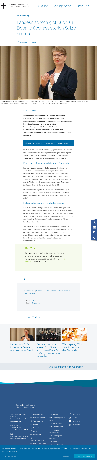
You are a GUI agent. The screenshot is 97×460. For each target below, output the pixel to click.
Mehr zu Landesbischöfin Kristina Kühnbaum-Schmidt (48, 143)
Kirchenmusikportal (39, 418)
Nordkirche (76, 414)
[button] (93, 6)
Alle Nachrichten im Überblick (66, 366)
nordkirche (76, 418)
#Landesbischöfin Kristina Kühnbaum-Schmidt (53, 291)
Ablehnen (66, 456)
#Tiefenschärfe (29, 291)
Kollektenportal (57, 423)
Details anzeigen (10, 456)
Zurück (36, 317)
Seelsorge (55, 441)
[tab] (94, 223)
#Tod (26, 293)
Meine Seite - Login (39, 443)
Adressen (55, 414)
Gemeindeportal (57, 426)
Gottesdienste (38, 414)
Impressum (37, 434)
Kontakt (35, 431)
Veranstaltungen (38, 421)
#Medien (32, 293)
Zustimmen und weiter (84, 456)
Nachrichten (37, 428)
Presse (35, 424)
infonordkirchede (19, 438)
